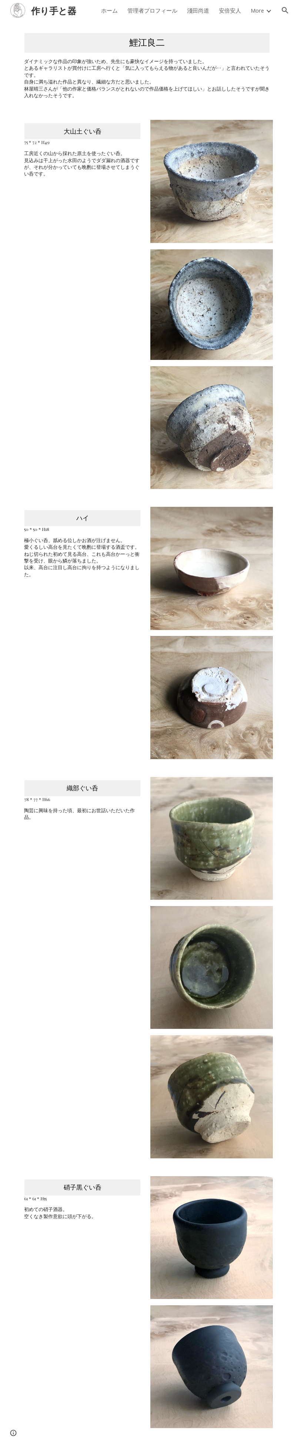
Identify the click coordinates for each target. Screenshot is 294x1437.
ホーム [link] (109, 10)
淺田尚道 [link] (198, 10)
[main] (147, 66)
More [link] (257, 10)
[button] (285, 10)
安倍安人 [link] (230, 10)
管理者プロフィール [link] (152, 10)
